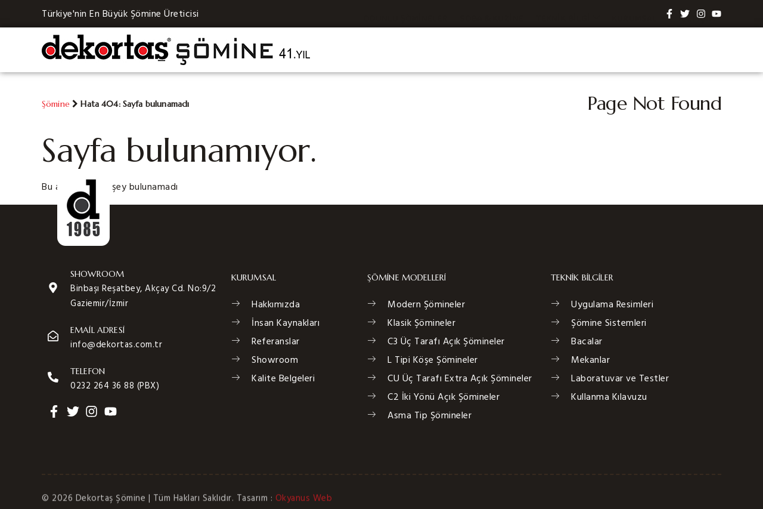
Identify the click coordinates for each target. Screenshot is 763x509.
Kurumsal (639, 49)
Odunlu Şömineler (405, 49)
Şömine (56, 103)
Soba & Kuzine (491, 49)
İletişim (696, 49)
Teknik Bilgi (567, 49)
